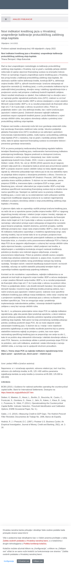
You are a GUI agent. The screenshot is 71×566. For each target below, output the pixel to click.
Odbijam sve (38, 561)
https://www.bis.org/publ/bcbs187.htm (17, 393)
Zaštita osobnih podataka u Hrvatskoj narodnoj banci (25, 541)
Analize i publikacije (22, 19)
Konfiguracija (9, 561)
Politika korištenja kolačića (35, 544)
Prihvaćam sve (23, 561)
